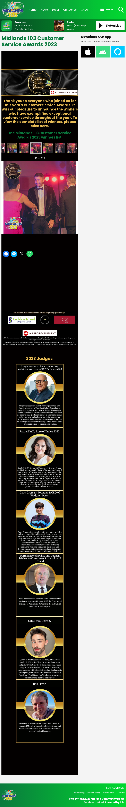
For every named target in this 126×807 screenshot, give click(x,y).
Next (71, 158)
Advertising (79, 792)
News (44, 9)
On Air (85, 9)
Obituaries (70, 9)
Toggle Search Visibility (121, 10)
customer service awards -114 (60, 148)
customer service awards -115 (72, 148)
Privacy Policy (93, 792)
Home (32, 9)
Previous (7, 158)
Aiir (122, 802)
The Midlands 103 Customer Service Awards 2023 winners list (39, 135)
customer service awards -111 (24, 148)
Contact (121, 792)
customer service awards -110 (12, 148)
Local (55, 9)
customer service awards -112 (36, 148)
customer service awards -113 (48, 148)
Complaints (108, 792)
